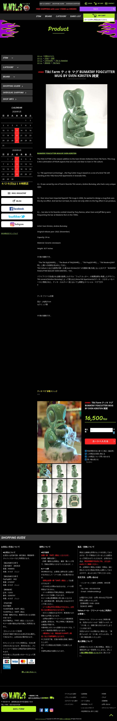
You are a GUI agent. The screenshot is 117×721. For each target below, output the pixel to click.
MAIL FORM (18, 709)
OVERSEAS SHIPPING (73, 3)
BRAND (48, 16)
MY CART (98, 3)
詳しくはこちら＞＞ (29, 672)
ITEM (38, 16)
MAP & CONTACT (45, 3)
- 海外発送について (87, 704)
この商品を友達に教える (96, 454)
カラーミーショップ (40, 719)
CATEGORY (61, 16)
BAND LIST (75, 16)
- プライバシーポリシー (108, 708)
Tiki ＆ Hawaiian (61, 60)
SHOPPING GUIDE (58, 3)
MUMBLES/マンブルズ (9, 233)
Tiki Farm (56, 63)
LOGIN (88, 3)
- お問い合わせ (105, 704)
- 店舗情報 (104, 701)
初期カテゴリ (49, 56)
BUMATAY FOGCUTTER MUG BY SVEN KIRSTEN (56, 153)
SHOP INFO (8, 99)
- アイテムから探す (70, 694)
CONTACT (109, 3)
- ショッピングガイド (87, 708)
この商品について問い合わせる (98, 456)
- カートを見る (85, 701)
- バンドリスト (68, 704)
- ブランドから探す (70, 697)
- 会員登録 (84, 694)
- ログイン (84, 697)
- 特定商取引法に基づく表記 (89, 711)
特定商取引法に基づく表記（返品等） (101, 451)
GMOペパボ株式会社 (65, 719)
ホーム (39, 56)
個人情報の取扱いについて (91, 653)
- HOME (103, 694)
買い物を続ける (93, 459)
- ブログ (103, 697)
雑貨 (53, 58)
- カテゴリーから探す (71, 701)
